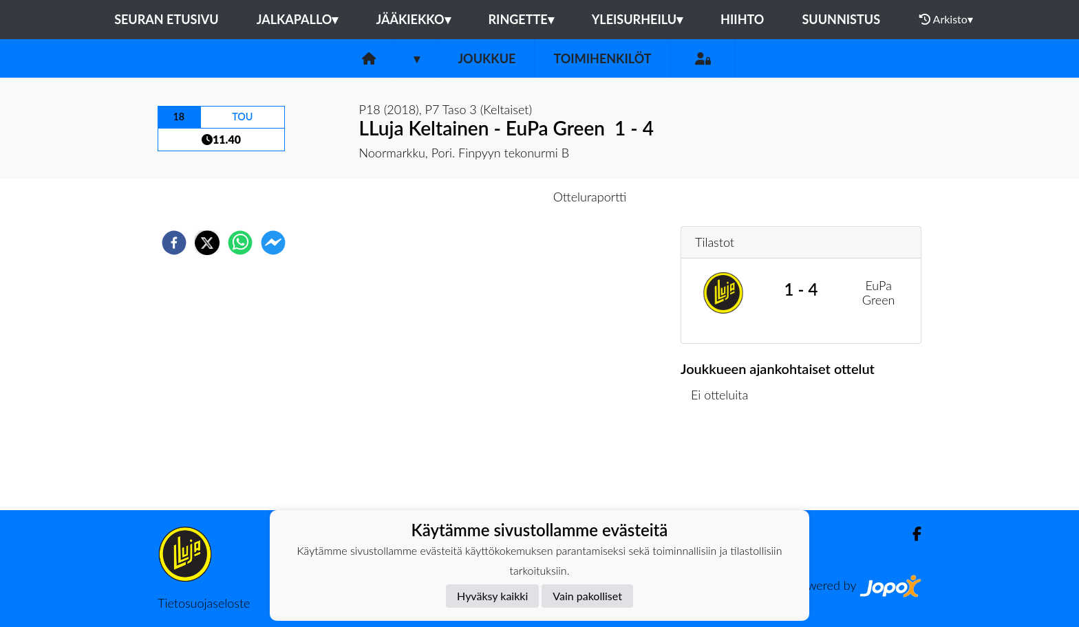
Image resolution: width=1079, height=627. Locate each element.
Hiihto (742, 19)
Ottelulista (725, 463)
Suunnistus (841, 19)
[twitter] (207, 242)
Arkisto (946, 19)
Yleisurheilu (637, 19)
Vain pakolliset (587, 595)
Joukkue (486, 58)
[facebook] (174, 242)
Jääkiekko (413, 19)
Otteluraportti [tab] (590, 196)
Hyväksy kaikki (492, 595)
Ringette (521, 19)
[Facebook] (911, 534)
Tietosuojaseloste (204, 602)
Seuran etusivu (166, 19)
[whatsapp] (240, 242)
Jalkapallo (298, 19)
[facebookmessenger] (273, 242)
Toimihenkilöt (602, 58)
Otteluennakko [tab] (492, 196)
